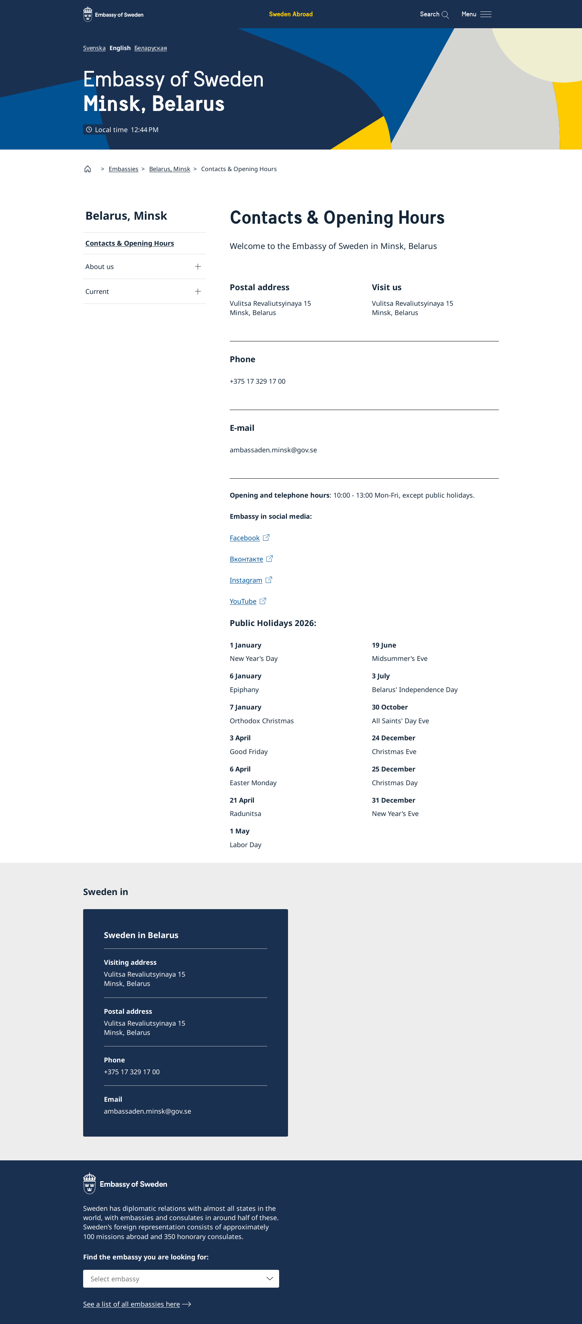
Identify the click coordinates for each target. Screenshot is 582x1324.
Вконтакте (246, 558)
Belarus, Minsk (169, 169)
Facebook (245, 537)
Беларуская (150, 48)
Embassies (123, 169)
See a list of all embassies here (131, 1304)
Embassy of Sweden (173, 91)
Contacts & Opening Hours (129, 243)
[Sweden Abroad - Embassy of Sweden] (120, 14)
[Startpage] (90, 168)
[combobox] (181, 1279)
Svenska (94, 48)
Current (97, 291)
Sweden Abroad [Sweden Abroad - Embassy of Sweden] (291, 14)
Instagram (246, 580)
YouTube (243, 601)
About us (99, 266)
